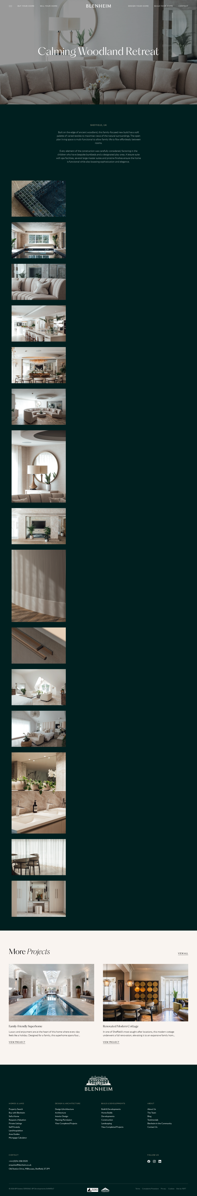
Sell (48, 6)
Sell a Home (14, 1116)
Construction (107, 1120)
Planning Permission (63, 1120)
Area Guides (14, 1134)
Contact (183, 6)
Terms (137, 1189)
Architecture (60, 1113)
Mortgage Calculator (18, 1138)
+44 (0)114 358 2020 (18, 1161)
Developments (107, 1116)
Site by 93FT (181, 1189)
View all (183, 953)
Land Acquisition (16, 1130)
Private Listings (15, 1123)
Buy (26, 6)
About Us (151, 1109)
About (150, 1103)
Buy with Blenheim (17, 1113)
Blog (149, 1116)
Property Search (16, 1109)
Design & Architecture (68, 1103)
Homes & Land (16, 1103)
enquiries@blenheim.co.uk (20, 1165)
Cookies (171, 1189)
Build (163, 6)
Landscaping (106, 1123)
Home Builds (106, 1113)
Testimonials (152, 1120)
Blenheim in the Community (159, 1123)
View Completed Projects (66, 1123)
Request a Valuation (17, 1120)
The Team (151, 1113)
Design (138, 6)
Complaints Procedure (150, 1189)
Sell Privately (14, 1127)
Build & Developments (113, 1103)
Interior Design (61, 1116)
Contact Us (152, 1127)
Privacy (163, 1189)
